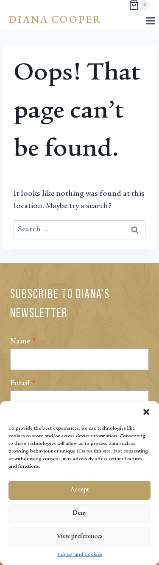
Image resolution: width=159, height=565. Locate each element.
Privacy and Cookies (79, 554)
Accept (79, 490)
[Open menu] (150, 20)
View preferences (80, 536)
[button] (146, 412)
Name (23, 342)
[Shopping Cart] (139, 5)
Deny (79, 513)
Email (23, 383)
